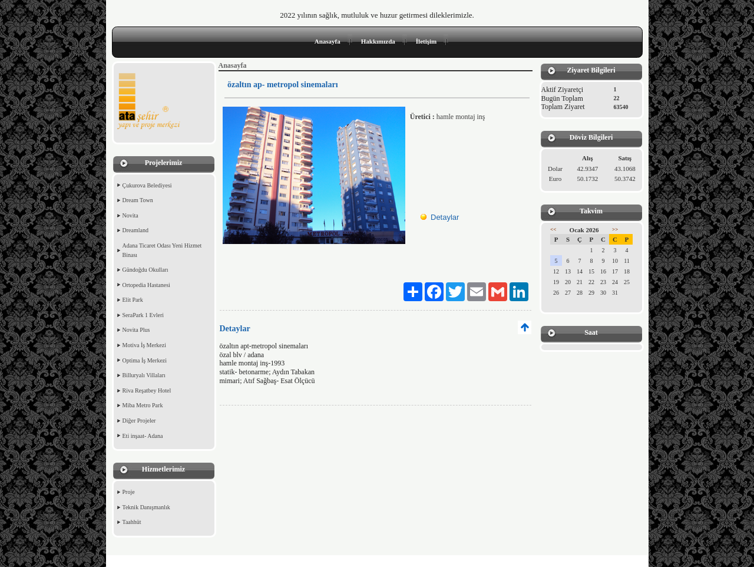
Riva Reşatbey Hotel (147, 390)
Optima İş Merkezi (145, 360)
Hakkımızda (378, 41)
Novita (130, 215)
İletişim (426, 41)
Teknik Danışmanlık (146, 507)
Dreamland (135, 230)
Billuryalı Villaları (144, 375)
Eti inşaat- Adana (143, 436)
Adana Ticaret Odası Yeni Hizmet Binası (162, 250)
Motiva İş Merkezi (144, 345)
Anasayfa (327, 41)
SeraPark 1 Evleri (143, 315)
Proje (129, 492)
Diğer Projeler (139, 420)
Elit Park (133, 299)
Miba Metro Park (143, 405)
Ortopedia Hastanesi (146, 285)
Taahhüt (132, 522)
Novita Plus (136, 330)
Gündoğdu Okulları (145, 269)
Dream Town (138, 200)
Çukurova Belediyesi (147, 185)
